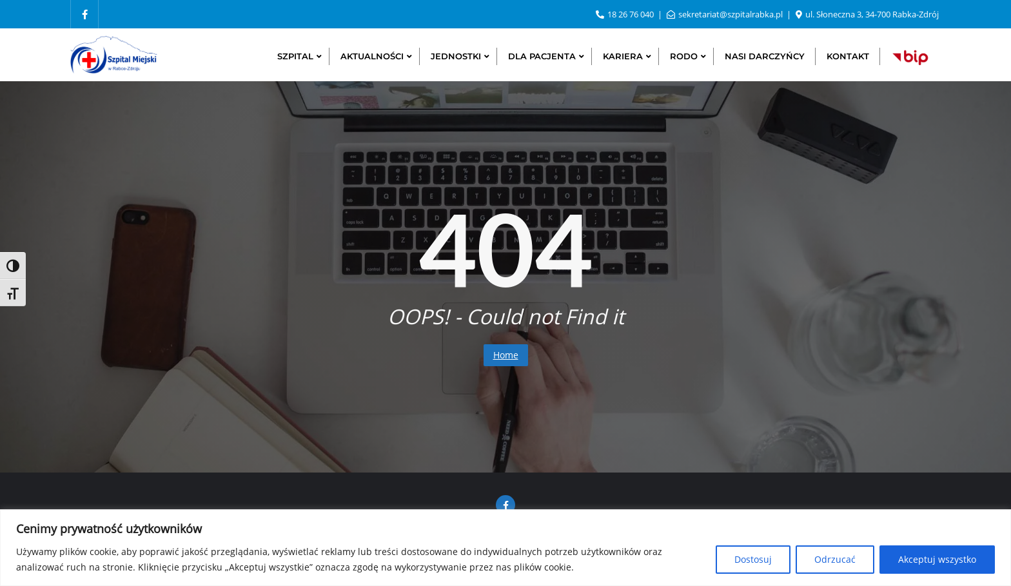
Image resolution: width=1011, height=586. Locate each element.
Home (505, 355)
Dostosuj (753, 559)
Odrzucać (835, 559)
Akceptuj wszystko (937, 559)
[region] (505, 547)
